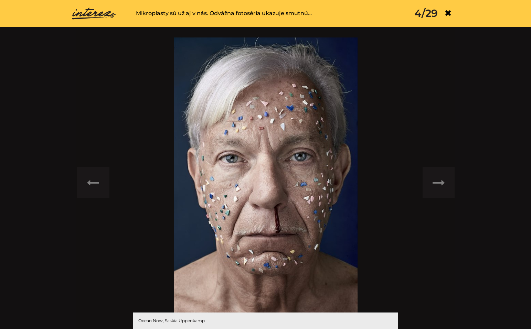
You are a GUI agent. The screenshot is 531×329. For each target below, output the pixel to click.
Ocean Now (150, 320)
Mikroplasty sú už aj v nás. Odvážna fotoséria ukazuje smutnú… (224, 13)
